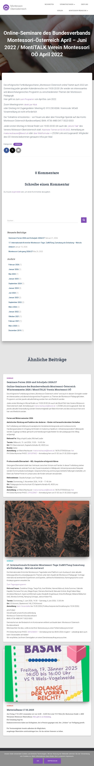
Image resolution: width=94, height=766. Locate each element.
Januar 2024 (14, 288)
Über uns (84, 4)
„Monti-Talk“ (73, 126)
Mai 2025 (12, 274)
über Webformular (42, 133)
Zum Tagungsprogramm (16, 584)
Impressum (52, 761)
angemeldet (15, 192)
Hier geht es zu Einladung (42, 716)
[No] (91, 758)
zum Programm (27, 99)
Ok (38, 761)
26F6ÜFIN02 (32, 453)
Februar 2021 (14, 321)
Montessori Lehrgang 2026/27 (21, 251)
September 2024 (15, 283)
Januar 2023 (14, 297)
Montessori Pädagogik (78, 10)
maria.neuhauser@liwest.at (16, 133)
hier (72, 450)
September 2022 (15, 302)
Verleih (60, 10)
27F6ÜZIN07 (32, 492)
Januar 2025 (14, 278)
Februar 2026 (14, 264)
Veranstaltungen (67, 4)
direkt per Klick (31, 104)
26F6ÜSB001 (33, 632)
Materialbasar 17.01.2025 (20, 709)
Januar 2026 (14, 269)
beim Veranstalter (23, 606)
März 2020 (13, 325)
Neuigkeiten (49, 4)
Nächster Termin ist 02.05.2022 (57, 129)
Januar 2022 (14, 311)
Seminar (18, 144)
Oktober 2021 (14, 316)
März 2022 (13, 307)
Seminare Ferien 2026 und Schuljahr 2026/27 (26, 238)
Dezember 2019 (15, 330)
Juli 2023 (12, 293)
